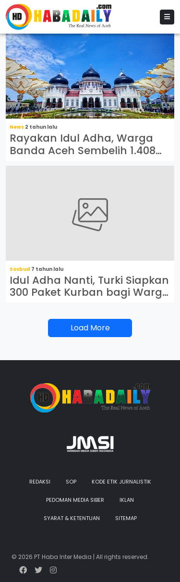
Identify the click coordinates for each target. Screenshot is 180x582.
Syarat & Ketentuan (72, 518)
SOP (71, 481)
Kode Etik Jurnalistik (121, 481)
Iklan (127, 500)
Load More (90, 327)
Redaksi (39, 481)
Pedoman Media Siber (75, 500)
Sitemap (126, 518)
